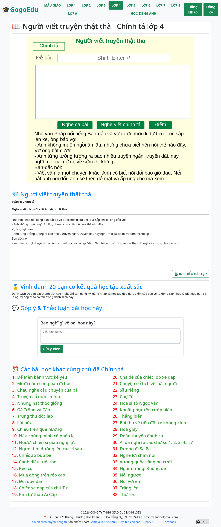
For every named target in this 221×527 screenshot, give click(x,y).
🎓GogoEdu (20, 9)
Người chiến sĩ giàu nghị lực (47, 442)
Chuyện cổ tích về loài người (148, 383)
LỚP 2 (86, 5)
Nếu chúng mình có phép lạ (47, 435)
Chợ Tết (127, 396)
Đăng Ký (211, 9)
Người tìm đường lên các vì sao (50, 448)
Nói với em (130, 481)
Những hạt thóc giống (39, 403)
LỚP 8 (175, 5)
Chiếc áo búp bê (35, 455)
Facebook (169, 522)
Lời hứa (24, 422)
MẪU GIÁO (52, 5)
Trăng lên (129, 487)
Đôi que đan (31, 481)
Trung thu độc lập (35, 416)
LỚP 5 (130, 5)
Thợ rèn (127, 494)
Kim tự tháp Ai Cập (38, 494)
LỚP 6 (145, 5)
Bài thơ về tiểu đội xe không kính (153, 422)
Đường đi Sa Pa (135, 448)
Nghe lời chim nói (137, 455)
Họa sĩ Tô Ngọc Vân (139, 403)
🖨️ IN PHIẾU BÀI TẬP (190, 274)
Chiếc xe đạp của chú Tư (43, 487)
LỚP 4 (116, 5)
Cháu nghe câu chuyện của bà (47, 390)
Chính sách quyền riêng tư (49, 522)
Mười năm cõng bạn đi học (44, 383)
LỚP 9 (72, 13)
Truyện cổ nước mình (38, 396)
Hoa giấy (128, 429)
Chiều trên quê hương (39, 429)
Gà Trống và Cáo (33, 409)
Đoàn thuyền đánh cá (141, 435)
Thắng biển (131, 416)
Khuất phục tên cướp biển (146, 409)
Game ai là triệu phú (103, 522)
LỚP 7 (160, 5)
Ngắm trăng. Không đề (143, 468)
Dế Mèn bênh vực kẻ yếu (42, 377)
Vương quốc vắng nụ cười (146, 461)
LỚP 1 (71, 5)
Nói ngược (130, 475)
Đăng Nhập (193, 9)
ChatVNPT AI (152, 522)
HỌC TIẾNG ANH (143, 13)
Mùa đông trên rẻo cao (42, 475)
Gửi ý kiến (51, 349)
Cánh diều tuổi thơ (38, 461)
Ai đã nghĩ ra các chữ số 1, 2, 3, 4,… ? (156, 442)
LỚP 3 (101, 5)
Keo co (25, 468)
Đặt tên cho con (130, 522)
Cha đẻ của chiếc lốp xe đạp (148, 377)
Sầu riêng (129, 390)
